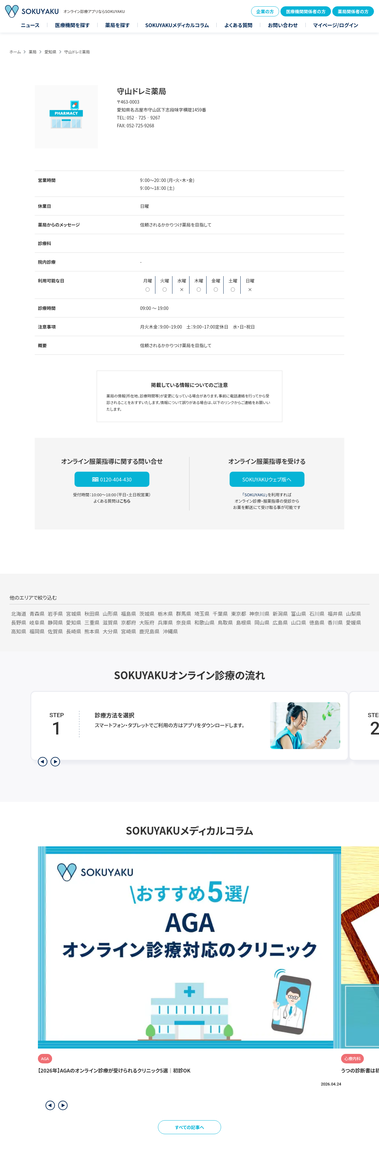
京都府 (128, 622)
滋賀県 (110, 622)
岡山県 (261, 622)
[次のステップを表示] (55, 761)
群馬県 (183, 613)
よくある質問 (238, 24)
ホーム (15, 52)
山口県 (298, 622)
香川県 (335, 622)
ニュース (30, 24)
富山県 (298, 613)
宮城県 (73, 613)
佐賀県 (55, 631)
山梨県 (353, 613)
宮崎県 (128, 631)
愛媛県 (353, 622)
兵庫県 (165, 622)
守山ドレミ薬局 (77, 52)
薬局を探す (117, 24)
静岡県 (55, 622)
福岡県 (37, 631)
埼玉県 (201, 613)
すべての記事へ (189, 1127)
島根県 (243, 622)
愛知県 (51, 52)
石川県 (316, 613)
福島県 (128, 613)
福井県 (335, 613)
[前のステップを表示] (42, 761)
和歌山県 (204, 622)
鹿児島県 (149, 631)
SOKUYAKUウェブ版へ (267, 479)
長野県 (18, 622)
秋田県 (91, 613)
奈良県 (183, 622)
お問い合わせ (283, 24)
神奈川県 (259, 613)
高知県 (18, 631)
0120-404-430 (116, 479)
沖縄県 (170, 631)
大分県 (110, 631)
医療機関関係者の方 (306, 11)
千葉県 (220, 613)
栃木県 (165, 613)
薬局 (33, 52)
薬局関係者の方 (353, 11)
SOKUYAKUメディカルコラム (177, 24)
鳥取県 (225, 622)
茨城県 (146, 613)
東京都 (238, 613)
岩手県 (55, 613)
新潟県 (280, 613)
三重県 (91, 622)
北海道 (18, 613)
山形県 (110, 613)
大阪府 (146, 622)
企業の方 (265, 11)
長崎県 (73, 631)
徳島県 (316, 622)
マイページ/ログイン (335, 24)
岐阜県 (37, 622)
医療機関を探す (72, 24)
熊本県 (91, 631)
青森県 (37, 613)
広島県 (280, 622)
